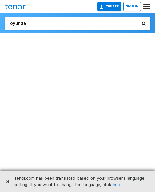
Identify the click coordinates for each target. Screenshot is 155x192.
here (117, 184)
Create (109, 6)
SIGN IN (132, 6)
